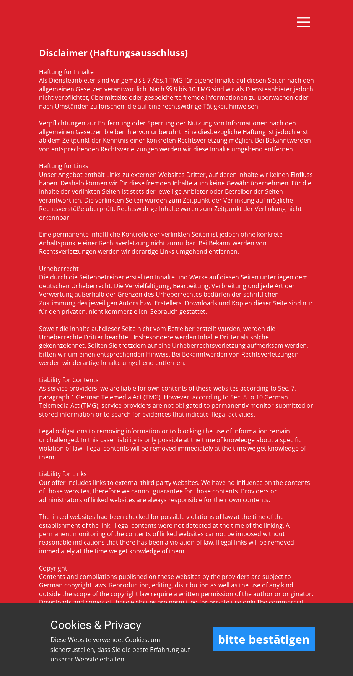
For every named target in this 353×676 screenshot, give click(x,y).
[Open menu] (303, 22)
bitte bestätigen (264, 639)
